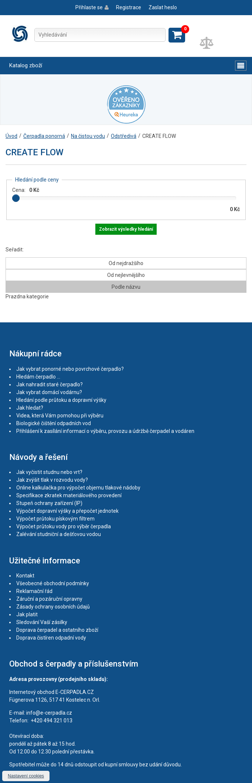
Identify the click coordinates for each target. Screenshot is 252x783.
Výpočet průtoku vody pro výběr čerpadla (63, 526)
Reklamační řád (34, 591)
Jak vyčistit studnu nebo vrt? (49, 472)
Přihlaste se (89, 7)
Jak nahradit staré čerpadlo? (49, 384)
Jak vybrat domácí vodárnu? (49, 392)
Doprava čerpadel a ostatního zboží (57, 630)
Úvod (11, 136)
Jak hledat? (29, 408)
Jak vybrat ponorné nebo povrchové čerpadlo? (70, 369)
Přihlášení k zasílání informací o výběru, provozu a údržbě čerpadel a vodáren (105, 431)
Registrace (128, 7)
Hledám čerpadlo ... (38, 377)
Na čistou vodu (88, 136)
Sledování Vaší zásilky (41, 622)
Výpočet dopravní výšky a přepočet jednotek (67, 511)
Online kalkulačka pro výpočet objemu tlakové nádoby (78, 488)
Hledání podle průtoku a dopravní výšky (61, 400)
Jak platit (27, 614)
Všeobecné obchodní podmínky (52, 583)
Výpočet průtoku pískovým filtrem (55, 519)
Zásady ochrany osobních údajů (53, 607)
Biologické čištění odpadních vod (53, 423)
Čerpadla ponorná (44, 136)
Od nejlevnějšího (126, 275)
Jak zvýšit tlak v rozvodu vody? (52, 480)
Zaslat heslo (163, 7)
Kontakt (25, 576)
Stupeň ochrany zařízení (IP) (49, 503)
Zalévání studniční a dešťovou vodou (58, 534)
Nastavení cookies (26, 776)
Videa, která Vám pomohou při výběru (59, 415)
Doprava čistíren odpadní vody (51, 638)
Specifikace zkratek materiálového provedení (69, 495)
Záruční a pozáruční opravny (49, 599)
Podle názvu (126, 287)
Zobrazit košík (176, 35)
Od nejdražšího (126, 263)
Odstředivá (123, 136)
